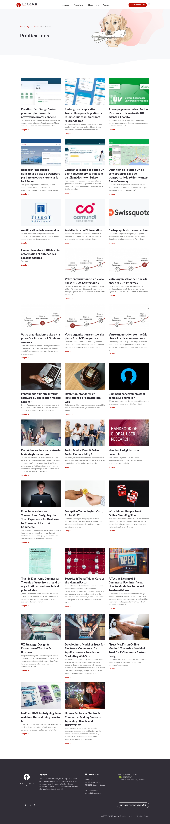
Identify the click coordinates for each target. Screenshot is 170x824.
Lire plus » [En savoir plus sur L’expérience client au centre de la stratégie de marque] (25, 475)
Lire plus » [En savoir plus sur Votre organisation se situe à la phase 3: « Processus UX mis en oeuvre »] (25, 358)
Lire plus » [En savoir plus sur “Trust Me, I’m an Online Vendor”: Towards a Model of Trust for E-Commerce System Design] (112, 669)
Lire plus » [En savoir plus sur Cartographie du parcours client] (112, 243)
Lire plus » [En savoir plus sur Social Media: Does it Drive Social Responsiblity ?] (68, 467)
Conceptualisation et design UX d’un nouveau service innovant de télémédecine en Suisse (84, 173)
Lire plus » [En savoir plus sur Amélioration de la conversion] (25, 243)
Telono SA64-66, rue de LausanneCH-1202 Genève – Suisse (95, 782)
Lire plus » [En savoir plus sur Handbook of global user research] (112, 467)
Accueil (22, 27)
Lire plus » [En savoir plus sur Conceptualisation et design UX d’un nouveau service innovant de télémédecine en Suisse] (68, 193)
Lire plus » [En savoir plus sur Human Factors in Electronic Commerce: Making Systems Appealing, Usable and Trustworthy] (68, 743)
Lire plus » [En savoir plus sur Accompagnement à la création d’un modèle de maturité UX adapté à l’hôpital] (112, 130)
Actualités (37, 27)
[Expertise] (66, 5)
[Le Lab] (98, 5)
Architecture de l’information (83, 230)
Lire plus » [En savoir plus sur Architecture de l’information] (68, 243)
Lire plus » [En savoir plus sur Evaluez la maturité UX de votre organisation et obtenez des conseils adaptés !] (25, 265)
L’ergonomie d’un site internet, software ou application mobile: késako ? (41, 397)
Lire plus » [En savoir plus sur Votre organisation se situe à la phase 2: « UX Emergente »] (68, 351)
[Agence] (106, 5)
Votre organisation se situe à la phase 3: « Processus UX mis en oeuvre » (40, 338)
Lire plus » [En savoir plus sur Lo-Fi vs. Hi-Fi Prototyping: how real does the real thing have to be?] (25, 734)
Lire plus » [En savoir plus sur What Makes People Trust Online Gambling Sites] (112, 531)
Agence (29, 27)
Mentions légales (142, 816)
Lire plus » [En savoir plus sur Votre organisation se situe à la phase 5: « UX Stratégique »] (68, 298)
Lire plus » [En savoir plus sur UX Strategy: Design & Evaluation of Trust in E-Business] (25, 670)
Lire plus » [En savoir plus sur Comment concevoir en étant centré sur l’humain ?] (112, 408)
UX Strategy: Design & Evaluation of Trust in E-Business (36, 648)
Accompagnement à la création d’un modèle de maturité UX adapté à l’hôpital (128, 113)
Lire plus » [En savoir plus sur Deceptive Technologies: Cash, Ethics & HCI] (68, 531)
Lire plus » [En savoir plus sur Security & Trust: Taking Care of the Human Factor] (68, 606)
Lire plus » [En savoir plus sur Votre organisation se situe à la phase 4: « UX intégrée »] (112, 295)
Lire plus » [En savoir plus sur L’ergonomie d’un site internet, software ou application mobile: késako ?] (25, 414)
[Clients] (90, 5)
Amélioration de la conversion (40, 230)
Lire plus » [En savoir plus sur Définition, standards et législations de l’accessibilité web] (68, 414)
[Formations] (80, 5)
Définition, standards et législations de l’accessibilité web (83, 397)
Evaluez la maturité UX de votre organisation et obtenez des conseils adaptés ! (41, 253)
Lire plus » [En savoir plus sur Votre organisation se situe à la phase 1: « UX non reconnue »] (112, 354)
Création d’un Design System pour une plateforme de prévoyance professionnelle (39, 113)
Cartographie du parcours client (129, 230)
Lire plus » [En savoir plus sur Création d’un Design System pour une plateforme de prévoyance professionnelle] (25, 130)
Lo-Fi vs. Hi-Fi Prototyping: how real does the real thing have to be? (41, 717)
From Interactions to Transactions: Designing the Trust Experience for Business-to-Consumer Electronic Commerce (40, 519)
